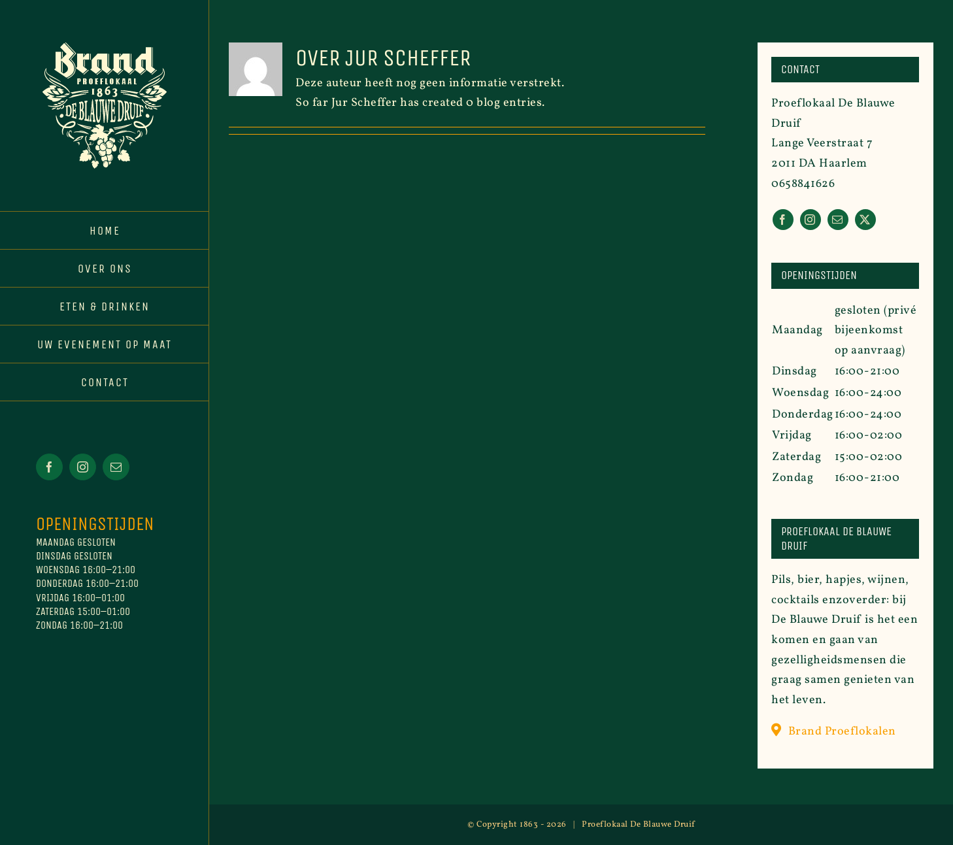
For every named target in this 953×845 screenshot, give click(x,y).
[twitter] (865, 219)
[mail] (838, 219)
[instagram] (810, 219)
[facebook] (783, 219)
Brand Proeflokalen (842, 731)
